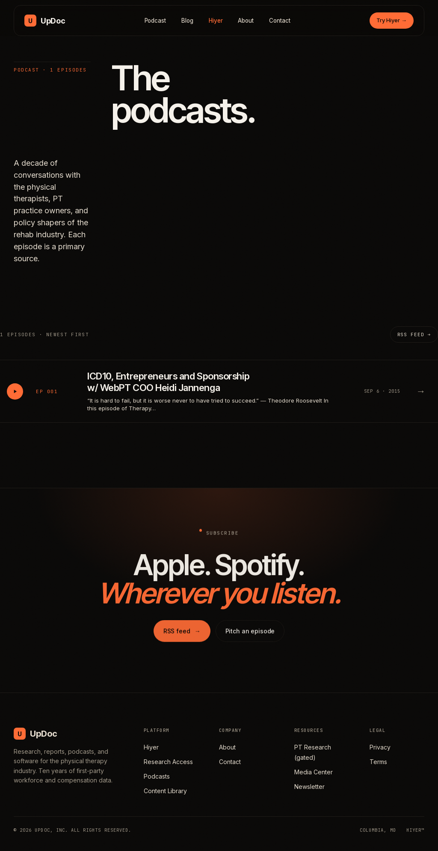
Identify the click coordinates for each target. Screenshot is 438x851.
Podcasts (157, 776)
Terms (378, 761)
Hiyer (216, 20)
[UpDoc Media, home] (44, 21)
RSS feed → (414, 334)
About (246, 20)
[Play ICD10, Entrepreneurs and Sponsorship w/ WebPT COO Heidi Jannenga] (15, 391)
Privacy (380, 747)
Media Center (313, 772)
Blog (187, 20)
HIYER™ (415, 830)
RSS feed (182, 634)
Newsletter (309, 786)
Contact (279, 20)
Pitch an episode (250, 634)
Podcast (155, 20)
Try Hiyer (391, 20)
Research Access (168, 761)
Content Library (165, 790)
